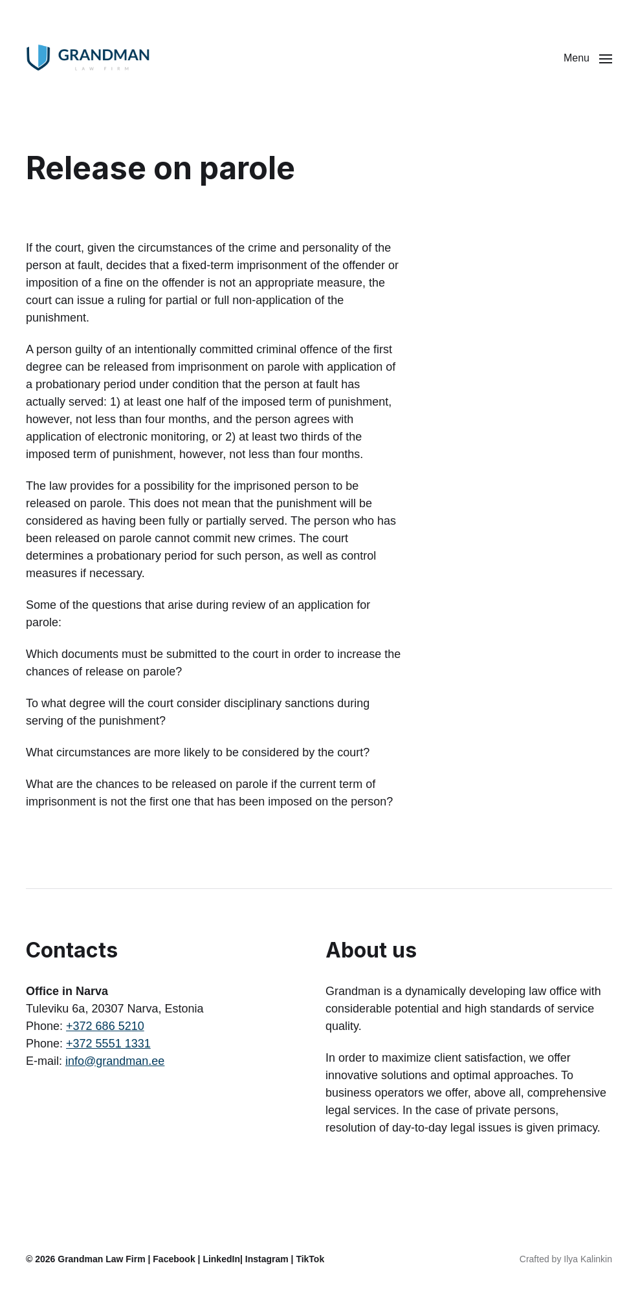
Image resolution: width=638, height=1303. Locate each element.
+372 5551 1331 (108, 1043)
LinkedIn (221, 1259)
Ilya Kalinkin (588, 1259)
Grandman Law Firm (101, 1259)
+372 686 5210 (105, 1026)
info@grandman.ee (114, 1061)
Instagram (267, 1259)
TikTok (310, 1259)
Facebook (174, 1259)
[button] (587, 58)
